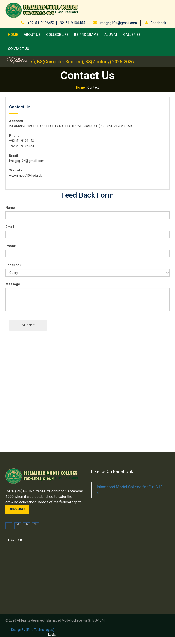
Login (52, 634)
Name (10, 208)
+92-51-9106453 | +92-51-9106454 (56, 23)
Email (9, 227)
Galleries (131, 35)
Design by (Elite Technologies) (32, 630)
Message (12, 284)
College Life (57, 35)
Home (13, 35)
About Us (32, 35)
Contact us (18, 49)
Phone (10, 246)
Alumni (110, 35)
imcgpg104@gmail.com (118, 23)
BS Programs (86, 35)
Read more (17, 509)
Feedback (158, 23)
